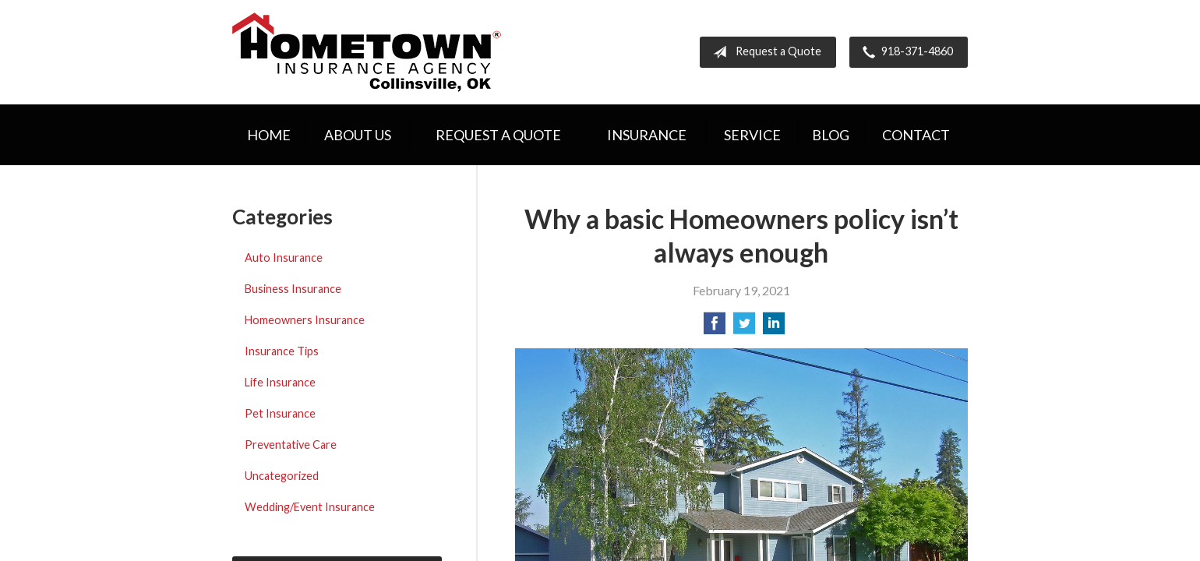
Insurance (646, 134)
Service (752, 134)
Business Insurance (293, 288)
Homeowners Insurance (305, 319)
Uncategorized (282, 475)
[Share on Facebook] (714, 327)
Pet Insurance (280, 413)
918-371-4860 (904, 52)
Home (269, 134)
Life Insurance (280, 382)
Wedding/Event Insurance (310, 506)
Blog (830, 134)
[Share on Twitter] (744, 327)
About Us (357, 134)
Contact (916, 134)
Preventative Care (291, 444)
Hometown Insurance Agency (366, 52)
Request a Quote (764, 52)
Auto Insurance (284, 257)
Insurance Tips (282, 351)
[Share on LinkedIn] (774, 327)
